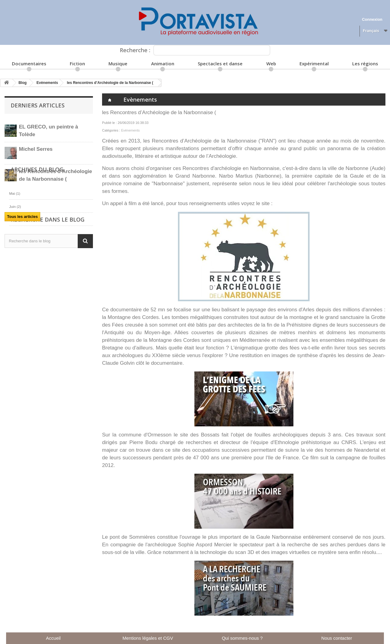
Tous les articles (22, 216)
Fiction (77, 63)
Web (271, 63)
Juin (15, 277)
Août (15, 290)
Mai (14, 264)
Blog (23, 83)
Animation (162, 63)
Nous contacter (336, 638)
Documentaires (29, 63)
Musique (117, 63)
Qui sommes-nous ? (242, 638)
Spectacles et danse (220, 63)
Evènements (47, 83)
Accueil (53, 638)
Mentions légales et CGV (147, 638)
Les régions (365, 63)
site (266, 203)
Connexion (372, 19)
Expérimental (314, 63)
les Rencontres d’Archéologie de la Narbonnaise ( (110, 83)
